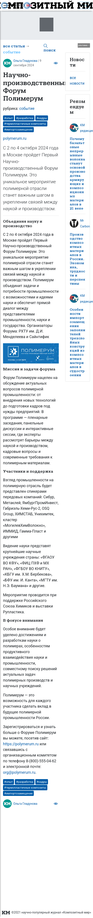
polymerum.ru (14, 138)
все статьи (14, 46)
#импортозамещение (18, 129)
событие (11, 52)
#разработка (24, 118)
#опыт (8, 118)
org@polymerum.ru (19, 772)
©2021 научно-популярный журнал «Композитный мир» (46, 912)
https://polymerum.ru (21, 744)
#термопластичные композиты (25, 123)
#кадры (42, 118)
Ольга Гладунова (25, 60)
